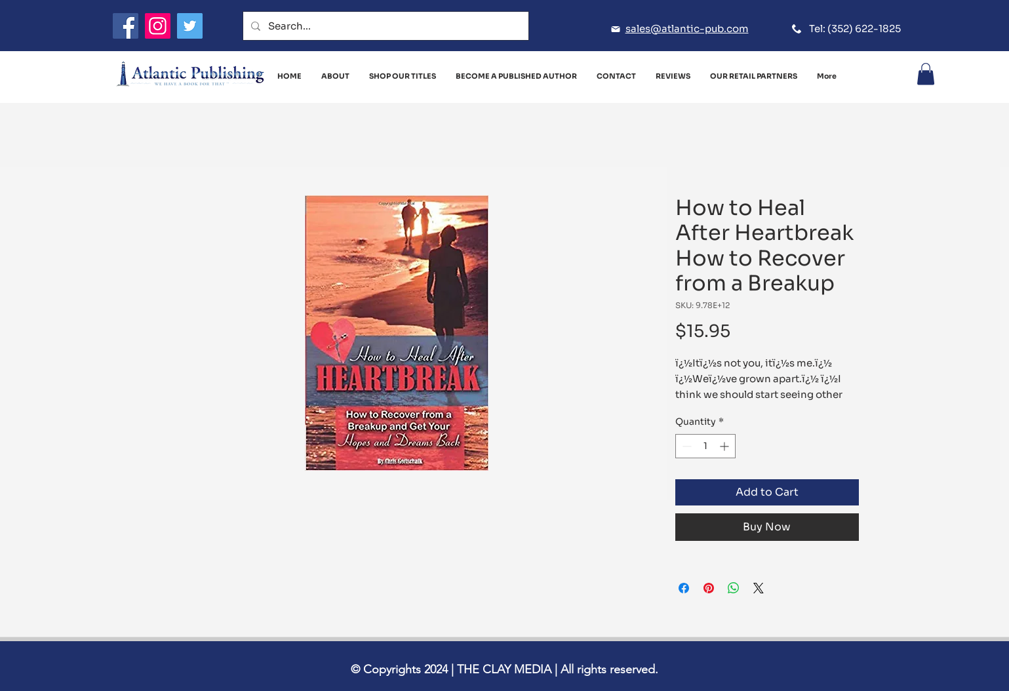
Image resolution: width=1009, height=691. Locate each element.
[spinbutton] (705, 446)
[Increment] (725, 446)
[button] (926, 74)
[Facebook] (125, 26)
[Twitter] (190, 26)
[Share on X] (758, 588)
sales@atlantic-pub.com (687, 28)
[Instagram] (157, 26)
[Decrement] (685, 446)
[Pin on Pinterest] (709, 588)
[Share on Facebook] (684, 588)
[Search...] (384, 26)
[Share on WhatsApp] (734, 588)
